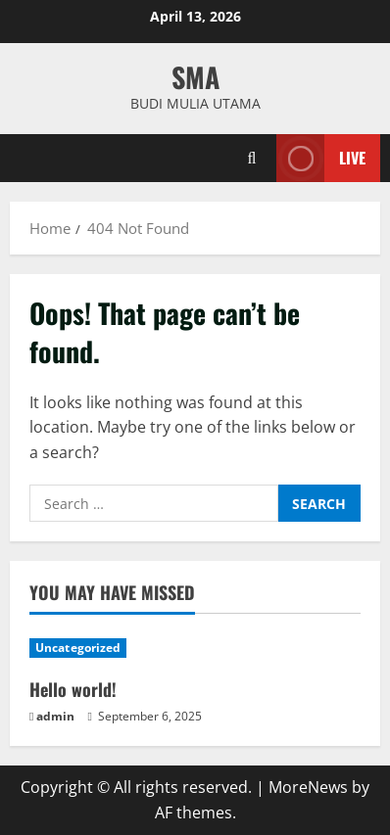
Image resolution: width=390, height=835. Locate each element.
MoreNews (308, 787)
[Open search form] (252, 158)
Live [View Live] (321, 158)
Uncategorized (78, 647)
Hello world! (73, 689)
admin (55, 716)
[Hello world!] (195, 648)
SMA (195, 77)
